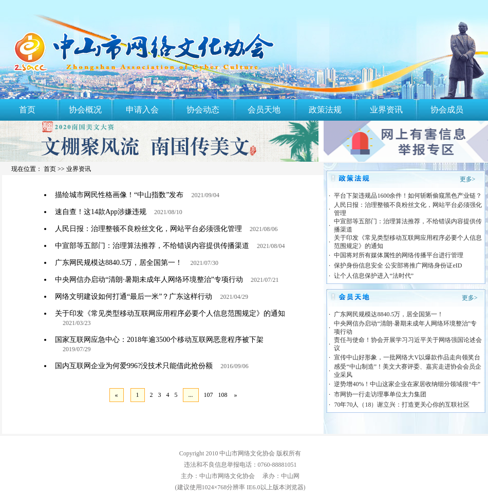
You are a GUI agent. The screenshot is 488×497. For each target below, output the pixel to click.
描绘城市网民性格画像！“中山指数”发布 (119, 195)
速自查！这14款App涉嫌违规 (100, 212)
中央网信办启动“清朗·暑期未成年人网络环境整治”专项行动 (149, 279)
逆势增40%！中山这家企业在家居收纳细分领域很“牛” (407, 384)
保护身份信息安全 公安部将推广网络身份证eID (398, 265)
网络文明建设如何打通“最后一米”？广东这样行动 (133, 296)
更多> (468, 179)
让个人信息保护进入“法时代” (374, 275)
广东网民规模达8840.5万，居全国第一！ (119, 262)
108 (223, 394)
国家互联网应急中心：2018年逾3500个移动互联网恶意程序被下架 (159, 339)
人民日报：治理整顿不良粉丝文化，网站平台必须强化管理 (148, 229)
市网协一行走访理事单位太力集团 (380, 394)
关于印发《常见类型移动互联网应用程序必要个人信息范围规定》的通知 (170, 313)
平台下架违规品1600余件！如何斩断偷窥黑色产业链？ (408, 195)
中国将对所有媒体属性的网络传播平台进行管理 (398, 255)
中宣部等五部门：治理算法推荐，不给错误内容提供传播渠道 (152, 246)
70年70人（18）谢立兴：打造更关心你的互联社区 (402, 404)
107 (208, 394)
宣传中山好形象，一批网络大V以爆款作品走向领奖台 (407, 357)
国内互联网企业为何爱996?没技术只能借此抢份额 (134, 366)
